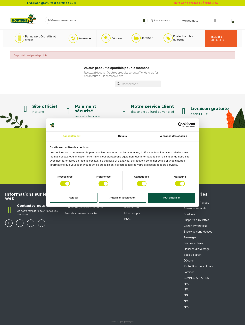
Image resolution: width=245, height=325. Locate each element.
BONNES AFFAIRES (196, 278)
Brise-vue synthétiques (198, 231)
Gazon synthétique (195, 225)
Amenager (190, 237)
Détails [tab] (122, 136)
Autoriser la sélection (123, 197)
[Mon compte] (188, 20)
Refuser (73, 197)
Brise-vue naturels (195, 208)
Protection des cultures (198, 266)
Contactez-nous (31, 206)
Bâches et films (193, 243)
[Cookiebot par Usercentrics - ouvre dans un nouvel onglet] (180, 124)
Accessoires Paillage (196, 202)
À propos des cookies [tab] (173, 136)
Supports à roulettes (196, 220)
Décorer (189, 260)
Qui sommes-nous (160, 20)
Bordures (189, 214)
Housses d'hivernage (197, 249)
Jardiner (189, 272)
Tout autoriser (171, 197)
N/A (186, 283)
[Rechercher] (138, 84)
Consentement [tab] (71, 136)
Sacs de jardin (192, 254)
